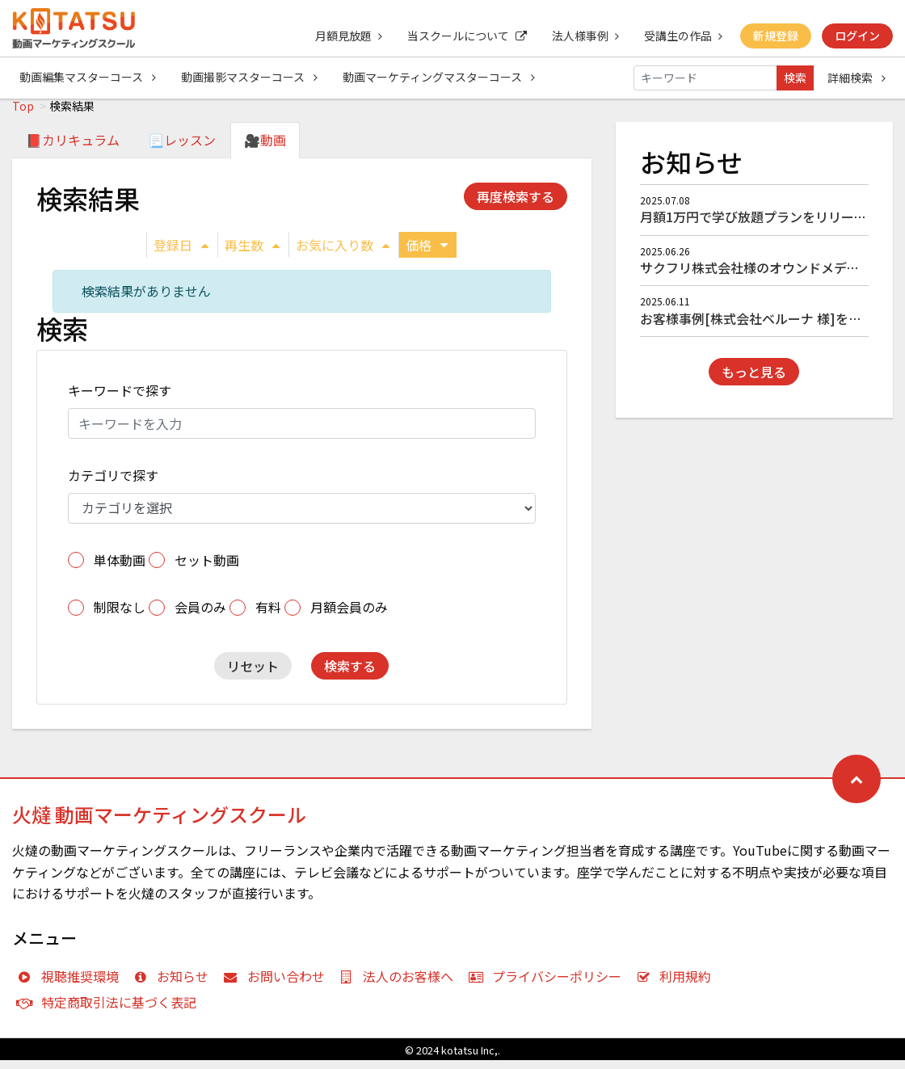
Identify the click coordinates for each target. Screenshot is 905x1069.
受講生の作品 (681, 35)
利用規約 (677, 985)
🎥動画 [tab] (265, 148)
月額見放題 (344, 35)
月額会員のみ (349, 615)
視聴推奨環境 (71, 985)
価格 (427, 253)
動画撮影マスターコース (250, 77)
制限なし (119, 615)
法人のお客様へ (400, 985)
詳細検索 (856, 77)
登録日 (181, 253)
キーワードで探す (119, 399)
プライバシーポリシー (548, 985)
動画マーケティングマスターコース (440, 77)
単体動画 (119, 569)
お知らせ (175, 985)
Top (23, 115)
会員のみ (200, 615)
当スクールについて (464, 35)
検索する (350, 674)
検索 (795, 77)
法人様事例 (583, 35)
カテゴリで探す (113, 484)
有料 (268, 615)
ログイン (857, 35)
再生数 (252, 253)
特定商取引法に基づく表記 (110, 1011)
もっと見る (754, 380)
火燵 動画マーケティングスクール (159, 823)
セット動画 (207, 569)
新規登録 (775, 35)
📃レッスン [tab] (182, 148)
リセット (253, 674)
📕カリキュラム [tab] (73, 148)
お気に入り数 (342, 253)
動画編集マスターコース (87, 77)
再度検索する (515, 205)
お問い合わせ (277, 985)
